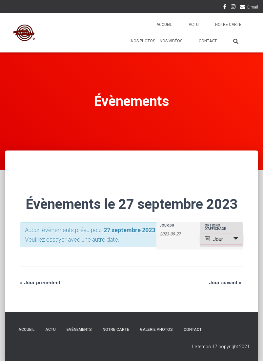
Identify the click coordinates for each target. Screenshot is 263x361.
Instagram (233, 7)
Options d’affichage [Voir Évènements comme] (215, 227)
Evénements (79, 329)
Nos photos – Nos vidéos (156, 41)
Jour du (167, 225)
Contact (208, 41)
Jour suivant (225, 283)
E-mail (252, 7)
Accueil (164, 24)
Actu (194, 24)
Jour (214, 239)
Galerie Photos (156, 329)
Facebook (225, 7)
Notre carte (228, 24)
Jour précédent (40, 283)
